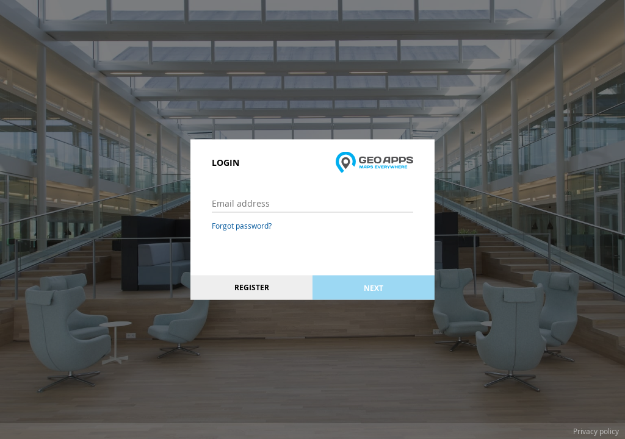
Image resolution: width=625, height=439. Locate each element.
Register (251, 287)
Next (373, 287)
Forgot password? (242, 225)
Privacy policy (596, 431)
